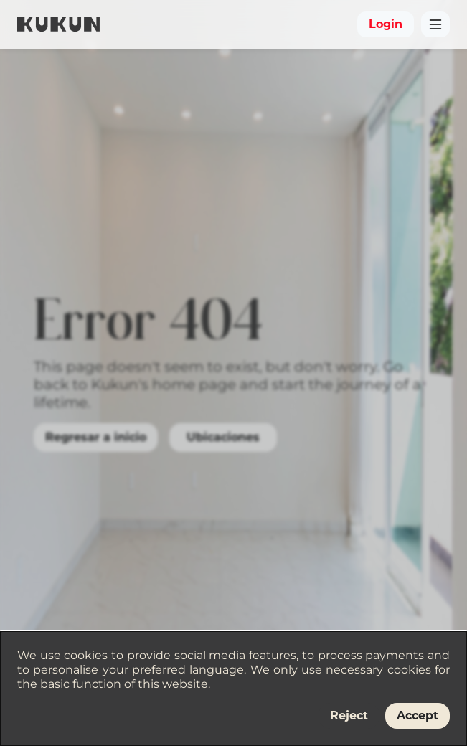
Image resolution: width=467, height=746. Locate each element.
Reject (349, 715)
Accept (417, 715)
